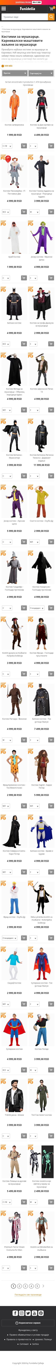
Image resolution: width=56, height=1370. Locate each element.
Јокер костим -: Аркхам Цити (14, 522)
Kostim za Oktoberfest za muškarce (41, 1248)
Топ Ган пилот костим (42, 1115)
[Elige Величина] (7, 146)
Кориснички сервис (28, 1322)
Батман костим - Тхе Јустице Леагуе (41, 720)
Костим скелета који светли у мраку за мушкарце (41, 1184)
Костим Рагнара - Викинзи (14, 718)
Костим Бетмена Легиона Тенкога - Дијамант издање (41, 458)
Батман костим (14, 323)
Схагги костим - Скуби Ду (41, 520)
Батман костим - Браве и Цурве (41, 852)
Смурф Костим (14, 983)
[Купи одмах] (24, 145)
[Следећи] (43, 1286)
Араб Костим (14, 256)
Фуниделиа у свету (28, 1330)
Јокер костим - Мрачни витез (41, 258)
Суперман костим (14, 1049)
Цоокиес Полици (43, 1339)
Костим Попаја (41, 1049)
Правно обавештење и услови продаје (29, 1334)
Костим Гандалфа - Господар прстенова (14, 588)
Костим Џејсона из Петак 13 (41, 390)
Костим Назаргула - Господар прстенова (41, 588)
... (2, 26)
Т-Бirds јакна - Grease (14, 1115)
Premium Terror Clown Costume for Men (14, 1248)
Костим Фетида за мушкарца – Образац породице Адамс (14, 391)
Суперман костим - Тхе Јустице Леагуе (41, 984)
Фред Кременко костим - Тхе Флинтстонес (14, 786)
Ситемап (24, 1344)
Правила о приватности (18, 1339)
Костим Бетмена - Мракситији (14, 456)
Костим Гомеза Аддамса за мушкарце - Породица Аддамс (41, 193)
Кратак (7, 73)
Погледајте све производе (28, 1294)
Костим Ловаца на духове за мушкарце (14, 1182)
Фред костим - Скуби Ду (14, 917)
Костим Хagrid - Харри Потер (42, 786)
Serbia (35, 1344)
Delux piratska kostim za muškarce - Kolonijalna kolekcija (41, 920)
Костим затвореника (14, 124)
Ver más (8, 66)
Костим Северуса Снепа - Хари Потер (14, 852)
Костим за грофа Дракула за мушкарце (41, 324)
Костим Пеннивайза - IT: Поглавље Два (14, 192)
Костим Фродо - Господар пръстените (41, 654)
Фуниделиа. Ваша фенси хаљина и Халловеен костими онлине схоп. (27, 8)
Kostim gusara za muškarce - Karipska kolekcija (14, 654)
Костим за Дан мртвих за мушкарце (41, 126)
